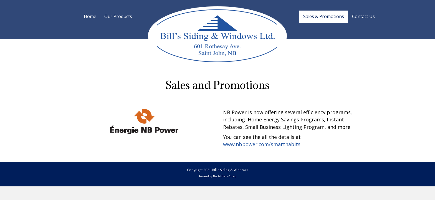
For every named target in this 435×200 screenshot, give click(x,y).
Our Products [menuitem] (118, 16)
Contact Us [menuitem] (363, 16)
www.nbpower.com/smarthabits (261, 144)
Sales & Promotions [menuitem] (323, 16)
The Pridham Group (224, 176)
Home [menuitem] (90, 16)
